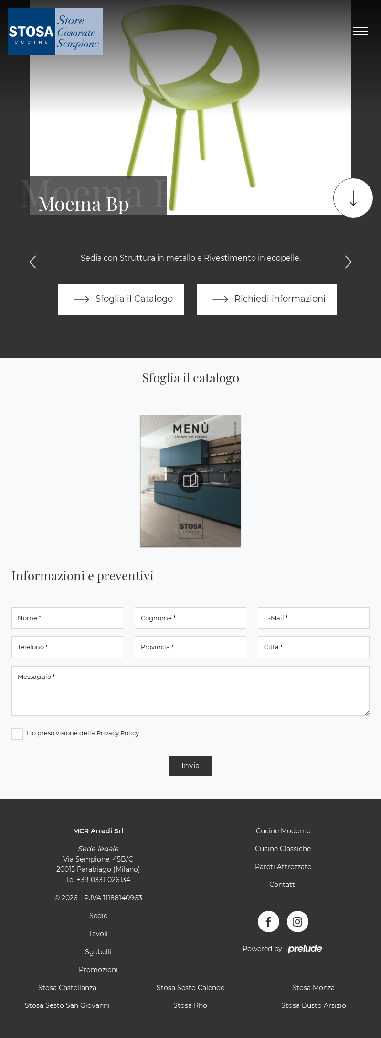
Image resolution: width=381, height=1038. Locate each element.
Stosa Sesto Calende (190, 987)
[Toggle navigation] (360, 31)
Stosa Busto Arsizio (313, 1005)
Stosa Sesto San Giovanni (67, 1005)
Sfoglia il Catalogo (121, 299)
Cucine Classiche (283, 848)
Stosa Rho (190, 1005)
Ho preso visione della (83, 733)
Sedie (98, 915)
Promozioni (98, 969)
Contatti (283, 884)
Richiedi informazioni (267, 299)
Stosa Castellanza (67, 987)
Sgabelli (98, 952)
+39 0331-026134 (103, 879)
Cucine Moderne (283, 831)
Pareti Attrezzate (283, 867)
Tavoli (98, 933)
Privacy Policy (117, 733)
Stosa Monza (313, 987)
